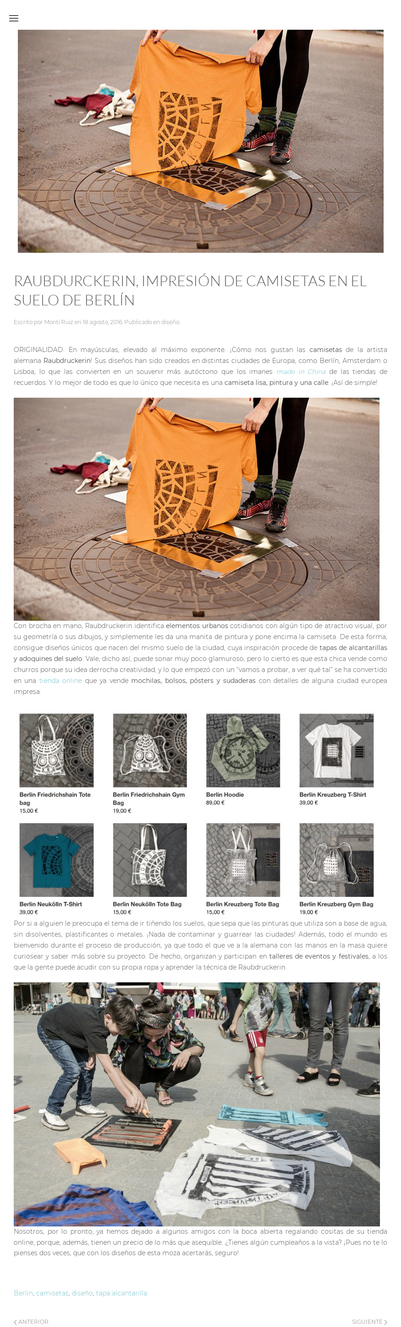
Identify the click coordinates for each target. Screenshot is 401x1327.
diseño (170, 322)
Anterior (31, 1321)
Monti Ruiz (58, 322)
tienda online (62, 681)
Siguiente (369, 1321)
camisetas (52, 1293)
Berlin (23, 1293)
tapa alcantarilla (121, 1293)
